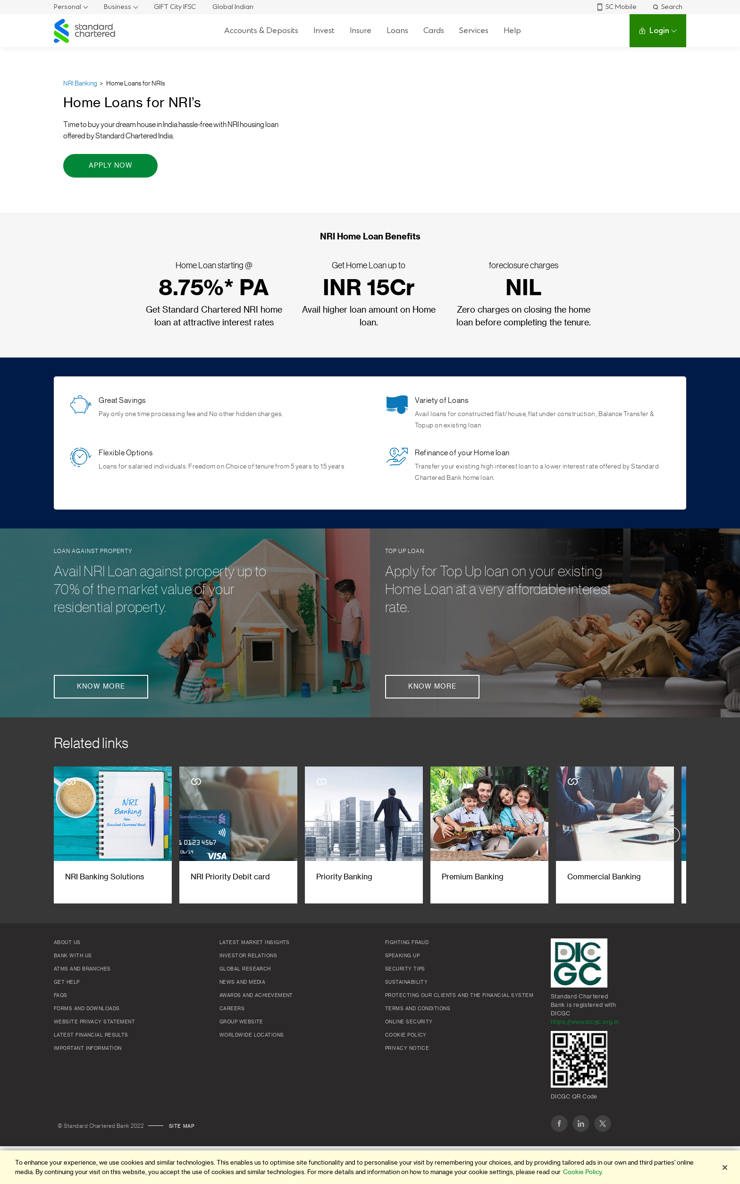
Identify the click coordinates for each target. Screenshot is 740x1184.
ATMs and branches (82, 969)
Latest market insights (254, 942)
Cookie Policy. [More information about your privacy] (583, 1172)
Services (473, 30)
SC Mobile (616, 6)
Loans (397, 30)
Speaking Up (402, 956)
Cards (433, 30)
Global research (245, 969)
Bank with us (73, 956)
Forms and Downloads (87, 1008)
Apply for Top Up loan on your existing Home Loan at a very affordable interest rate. (498, 589)
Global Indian (232, 6)
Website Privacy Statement (94, 1022)
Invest (324, 30)
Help (512, 30)
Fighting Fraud (407, 942)
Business (117, 6)
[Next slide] (672, 835)
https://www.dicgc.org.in (585, 1022)
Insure (360, 30)
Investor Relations (248, 956)
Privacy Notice (407, 1048)
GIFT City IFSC (175, 6)
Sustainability (406, 982)
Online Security (409, 1022)
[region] (370, 1167)
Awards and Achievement (256, 995)
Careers (231, 1008)
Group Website (241, 1022)
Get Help (67, 982)
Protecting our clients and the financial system (459, 995)
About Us (67, 942)
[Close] (725, 1167)
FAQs (60, 995)
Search (667, 6)
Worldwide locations (251, 1035)
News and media (242, 982)
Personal (67, 6)
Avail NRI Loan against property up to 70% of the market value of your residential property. (160, 589)
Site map (181, 1126)
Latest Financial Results (91, 1035)
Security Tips (405, 969)
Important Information (87, 1048)
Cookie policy (406, 1035)
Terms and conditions (417, 1008)
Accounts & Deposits (261, 30)
